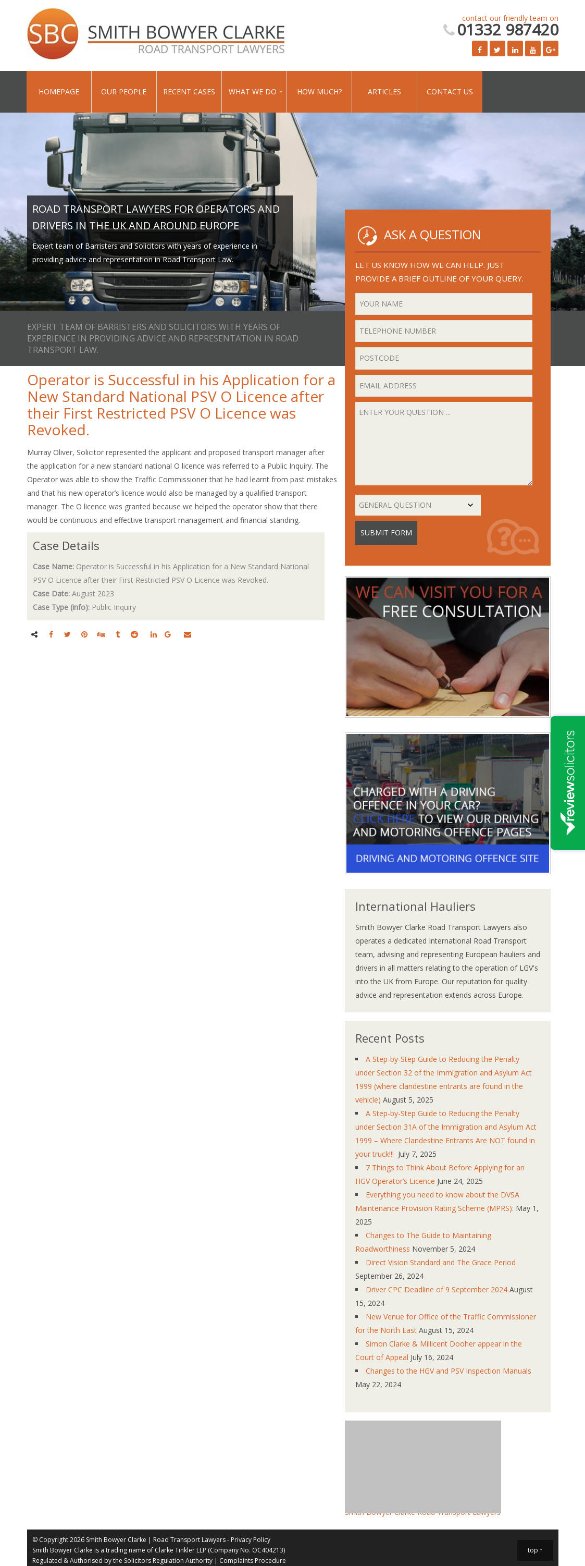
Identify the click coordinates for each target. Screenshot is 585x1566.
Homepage (59, 91)
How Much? (319, 91)
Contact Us (450, 91)
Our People (123, 91)
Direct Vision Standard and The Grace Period (441, 1262)
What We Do (253, 91)
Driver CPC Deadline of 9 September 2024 (436, 1289)
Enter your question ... (444, 443)
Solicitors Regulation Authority (168, 1560)
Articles (384, 91)
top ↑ (535, 1550)
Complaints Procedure (252, 1560)
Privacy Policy (250, 1539)
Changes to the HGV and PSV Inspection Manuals (448, 1371)
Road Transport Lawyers (189, 1539)
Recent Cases (189, 91)
